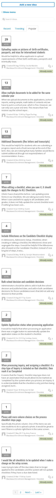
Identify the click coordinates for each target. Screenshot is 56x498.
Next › (28, 492)
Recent (7, 28)
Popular (32, 28)
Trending (19, 28)
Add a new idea (28, 4)
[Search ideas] (28, 19)
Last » (38, 492)
